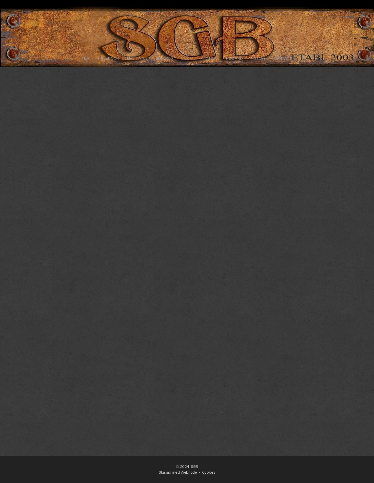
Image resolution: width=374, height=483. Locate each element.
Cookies (208, 472)
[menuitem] (89, 58)
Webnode (189, 472)
